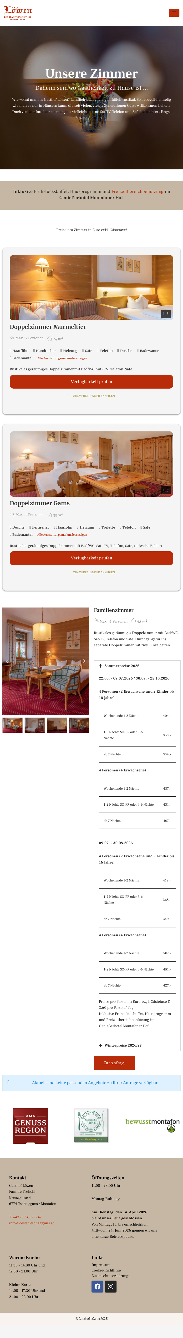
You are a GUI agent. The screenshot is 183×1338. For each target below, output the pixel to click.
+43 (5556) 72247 (27, 1230)
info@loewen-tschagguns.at (32, 1236)
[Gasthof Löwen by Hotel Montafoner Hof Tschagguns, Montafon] (18, 12)
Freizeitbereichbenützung (138, 191)
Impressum (101, 1278)
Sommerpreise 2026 (122, 666)
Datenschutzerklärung (110, 1289)
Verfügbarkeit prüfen (91, 381)
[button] (7, 661)
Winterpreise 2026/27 (123, 1058)
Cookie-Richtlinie (106, 1283)
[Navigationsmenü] (174, 13)
